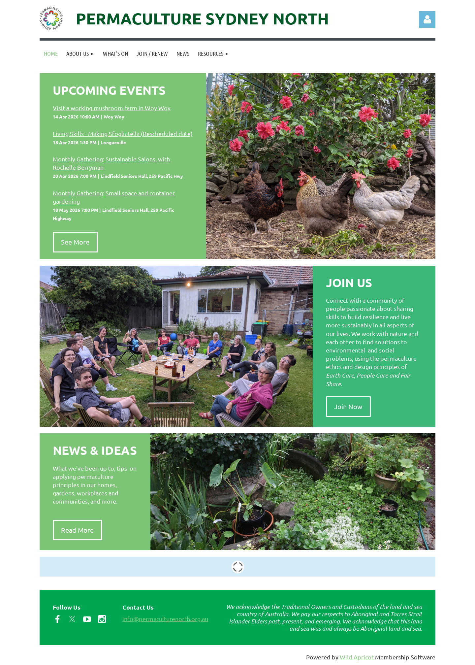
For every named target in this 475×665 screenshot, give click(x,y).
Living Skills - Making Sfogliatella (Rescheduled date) (123, 133)
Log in (427, 19)
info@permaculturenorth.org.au (165, 618)
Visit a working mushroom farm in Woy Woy (112, 107)
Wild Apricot (357, 656)
